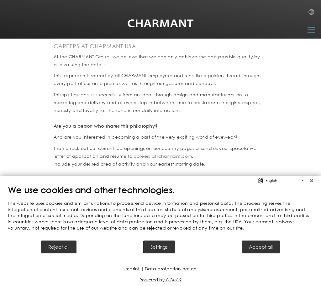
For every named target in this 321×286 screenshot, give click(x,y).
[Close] (311, 180)
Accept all (261, 247)
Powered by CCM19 (160, 280)
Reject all (58, 247)
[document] (160, 212)
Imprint (132, 269)
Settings (159, 247)
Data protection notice (171, 269)
